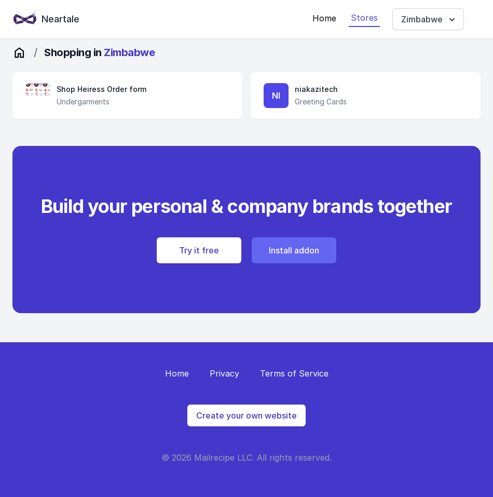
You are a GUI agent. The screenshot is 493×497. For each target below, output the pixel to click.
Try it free (199, 250)
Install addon (294, 250)
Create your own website (246, 415)
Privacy (224, 373)
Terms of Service (294, 373)
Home (324, 18)
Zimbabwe (429, 19)
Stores (364, 17)
